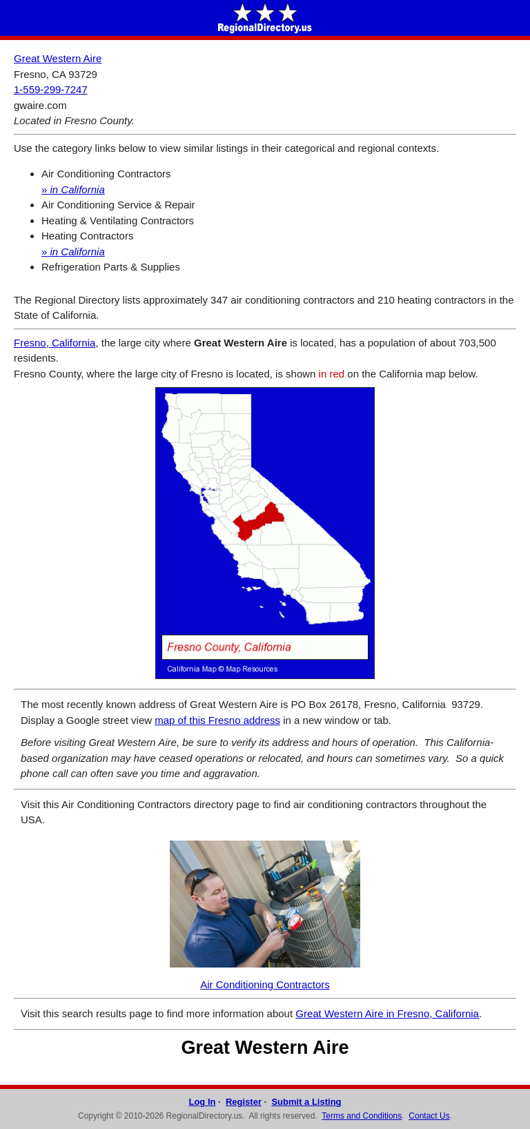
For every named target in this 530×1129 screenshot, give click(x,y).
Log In (201, 1102)
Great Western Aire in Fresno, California (387, 1013)
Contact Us (429, 1116)
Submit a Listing (306, 1102)
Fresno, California (54, 342)
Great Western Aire (57, 58)
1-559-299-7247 (51, 89)
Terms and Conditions (362, 1116)
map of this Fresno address (217, 720)
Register (244, 1102)
